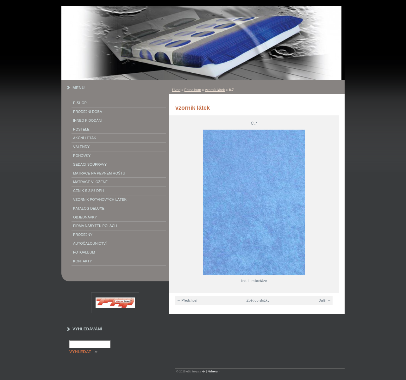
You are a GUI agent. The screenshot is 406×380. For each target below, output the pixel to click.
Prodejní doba (87, 111)
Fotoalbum (192, 90)
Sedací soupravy (90, 164)
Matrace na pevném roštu (99, 173)
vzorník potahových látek (100, 199)
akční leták (84, 138)
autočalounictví (90, 243)
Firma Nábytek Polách (95, 226)
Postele (81, 129)
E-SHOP (80, 103)
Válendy (81, 147)
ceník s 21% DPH (88, 191)
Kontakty (82, 261)
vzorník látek (215, 90)
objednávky (85, 217)
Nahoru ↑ (214, 371)
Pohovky (82, 155)
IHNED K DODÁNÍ (87, 120)
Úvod (176, 90)
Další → (324, 300)
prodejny (82, 234)
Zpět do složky (258, 300)
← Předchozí (187, 300)
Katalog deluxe (88, 208)
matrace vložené (90, 182)
